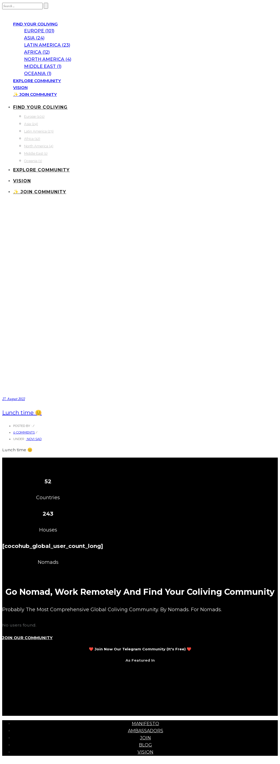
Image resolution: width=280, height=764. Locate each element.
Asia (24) (34, 38)
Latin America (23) (47, 45)
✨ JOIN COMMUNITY (35, 94)
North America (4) (47, 59)
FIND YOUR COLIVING (35, 24)
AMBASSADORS (145, 730)
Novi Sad (34, 439)
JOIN (145, 737)
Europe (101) (39, 30)
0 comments (24, 432)
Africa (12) (37, 52)
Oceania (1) (37, 73)
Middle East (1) (43, 66)
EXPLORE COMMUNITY (37, 80)
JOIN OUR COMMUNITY (27, 637)
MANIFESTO (145, 723)
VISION (20, 87)
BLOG (145, 745)
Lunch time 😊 (22, 412)
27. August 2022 (13, 398)
